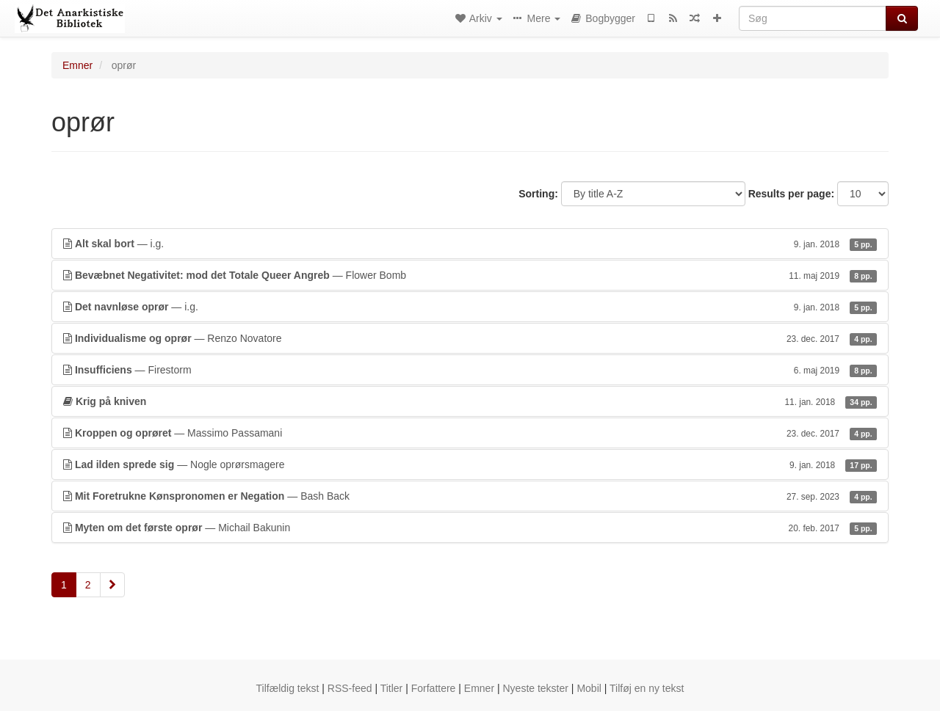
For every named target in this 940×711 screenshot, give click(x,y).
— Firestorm (470, 369)
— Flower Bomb (470, 275)
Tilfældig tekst (287, 688)
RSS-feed (350, 688)
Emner (77, 65)
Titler (391, 688)
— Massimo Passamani (470, 433)
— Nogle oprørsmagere (470, 464)
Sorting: (538, 194)
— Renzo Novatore (470, 338)
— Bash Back (470, 496)
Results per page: (791, 194)
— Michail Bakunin (470, 527)
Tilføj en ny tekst (647, 688)
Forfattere (433, 688)
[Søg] (812, 18)
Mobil (588, 688)
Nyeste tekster (535, 688)
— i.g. (470, 243)
